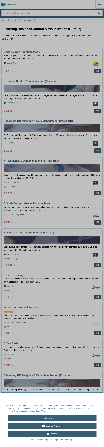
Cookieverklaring (66, 440)
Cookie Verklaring (42, 411)
